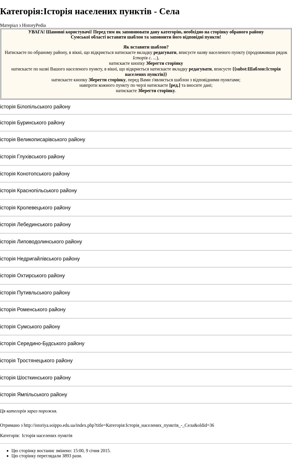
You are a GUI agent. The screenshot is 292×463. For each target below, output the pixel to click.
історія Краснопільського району (38, 190)
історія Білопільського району (35, 107)
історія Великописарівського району (42, 139)
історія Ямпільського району (33, 394)
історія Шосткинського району (35, 378)
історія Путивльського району (35, 293)
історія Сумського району (30, 326)
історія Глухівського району (32, 156)
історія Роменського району (33, 309)
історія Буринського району (32, 123)
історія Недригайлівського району (40, 259)
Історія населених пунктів (47, 435)
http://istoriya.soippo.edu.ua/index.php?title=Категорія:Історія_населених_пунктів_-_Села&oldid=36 (119, 425)
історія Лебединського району (35, 224)
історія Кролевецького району (35, 208)
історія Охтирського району (32, 275)
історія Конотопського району (35, 174)
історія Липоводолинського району (41, 241)
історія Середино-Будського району (42, 343)
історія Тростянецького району (36, 360)
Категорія (9, 435)
